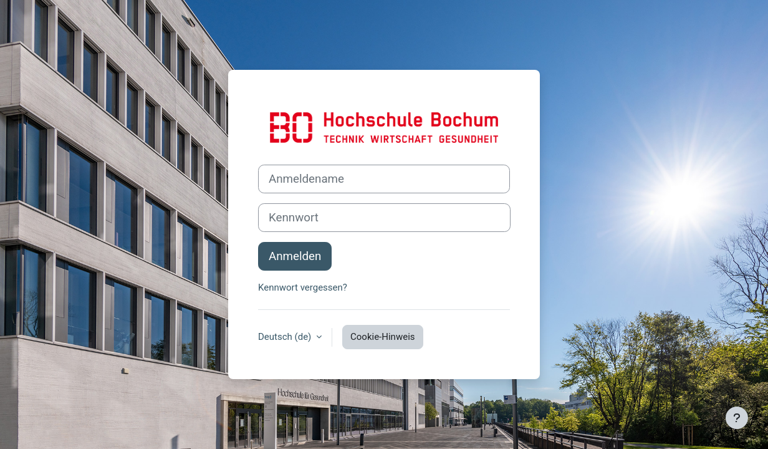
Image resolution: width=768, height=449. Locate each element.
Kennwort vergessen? (302, 287)
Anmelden (295, 256)
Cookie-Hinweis (382, 336)
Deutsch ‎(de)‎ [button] (286, 336)
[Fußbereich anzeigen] (737, 418)
